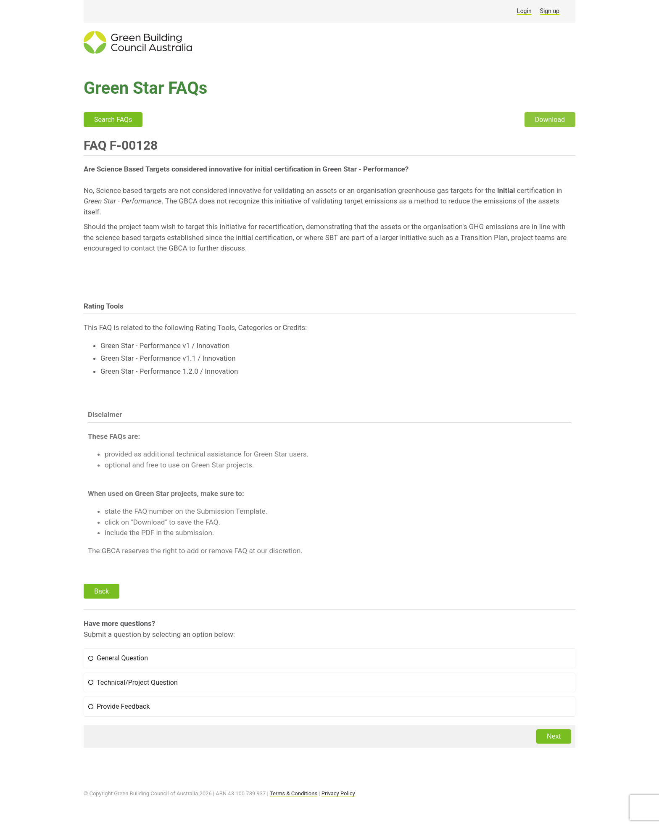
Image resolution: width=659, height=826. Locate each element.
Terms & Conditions (293, 793)
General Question (122, 658)
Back (101, 591)
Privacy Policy (338, 793)
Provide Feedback (123, 706)
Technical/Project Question (137, 682)
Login (524, 11)
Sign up (549, 11)
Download (550, 120)
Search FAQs (113, 120)
